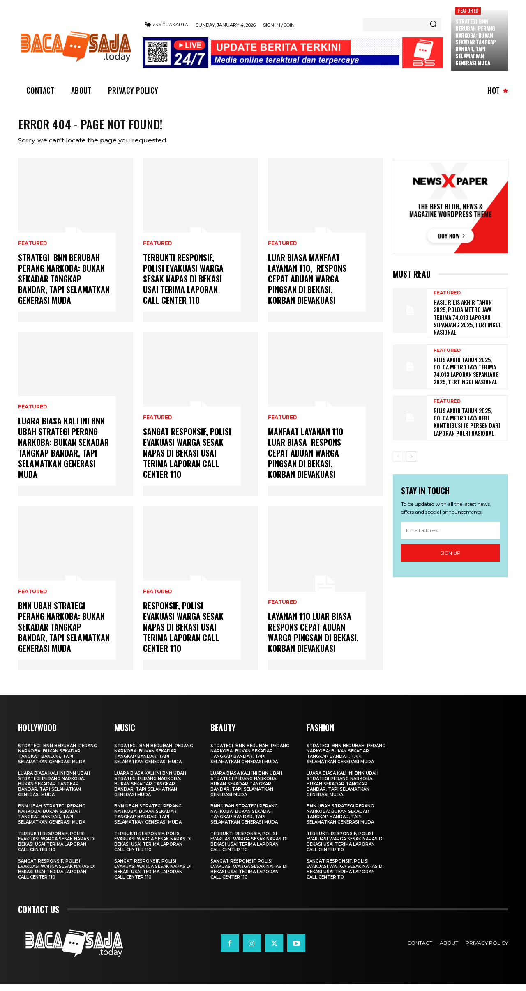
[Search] (433, 24)
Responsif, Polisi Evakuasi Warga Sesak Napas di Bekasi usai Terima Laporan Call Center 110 (183, 633)
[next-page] (411, 463)
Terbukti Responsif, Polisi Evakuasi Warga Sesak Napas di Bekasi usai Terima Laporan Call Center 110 (183, 285)
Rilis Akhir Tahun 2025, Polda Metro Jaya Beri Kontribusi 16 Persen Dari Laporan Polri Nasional (467, 428)
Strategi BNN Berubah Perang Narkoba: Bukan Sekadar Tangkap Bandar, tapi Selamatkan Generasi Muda (475, 42)
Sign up (450, 560)
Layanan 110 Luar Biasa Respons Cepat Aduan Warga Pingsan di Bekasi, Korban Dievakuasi (313, 639)
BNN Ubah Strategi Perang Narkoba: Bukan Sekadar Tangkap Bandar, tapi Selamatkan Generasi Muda (64, 633)
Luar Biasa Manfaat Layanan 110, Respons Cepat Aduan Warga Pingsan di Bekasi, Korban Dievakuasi (307, 285)
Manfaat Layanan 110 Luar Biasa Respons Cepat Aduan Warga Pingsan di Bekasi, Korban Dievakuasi (305, 459)
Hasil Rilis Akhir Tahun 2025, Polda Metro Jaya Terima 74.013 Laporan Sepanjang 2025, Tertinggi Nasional (467, 324)
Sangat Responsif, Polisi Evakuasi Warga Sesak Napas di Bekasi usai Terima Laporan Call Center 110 (187, 459)
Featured (468, 10)
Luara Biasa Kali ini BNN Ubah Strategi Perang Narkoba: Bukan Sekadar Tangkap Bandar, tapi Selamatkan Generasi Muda (63, 454)
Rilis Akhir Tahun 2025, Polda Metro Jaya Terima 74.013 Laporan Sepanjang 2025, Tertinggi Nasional (466, 377)
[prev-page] (398, 463)
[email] (450, 537)
